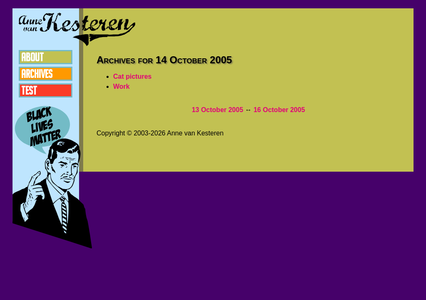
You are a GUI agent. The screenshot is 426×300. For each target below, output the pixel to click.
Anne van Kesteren (77, 29)
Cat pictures (132, 76)
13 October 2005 (217, 109)
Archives (36, 73)
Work (121, 86)
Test (29, 90)
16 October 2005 (279, 109)
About (32, 57)
